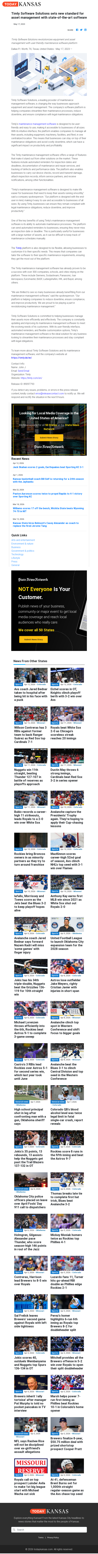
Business (16, 547)
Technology (17, 554)
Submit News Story (49, 437)
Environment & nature (22, 543)
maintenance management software (37, 123)
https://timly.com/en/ (31, 377)
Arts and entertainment (23, 540)
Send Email (23, 370)
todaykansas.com (43, 1549)
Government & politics (22, 550)
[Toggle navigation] (92, 4)
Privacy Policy (53, 1537)
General (15, 565)
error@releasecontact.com (49, 393)
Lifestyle (15, 557)
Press (14, 561)
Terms (41, 1537)
